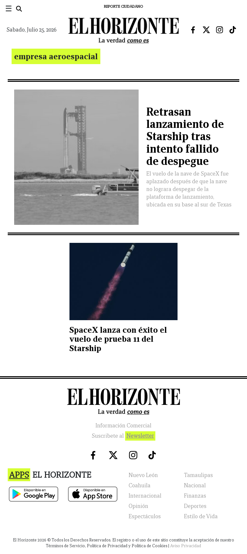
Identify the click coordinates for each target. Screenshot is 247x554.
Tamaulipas (198, 475)
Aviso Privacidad (185, 545)
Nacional (195, 485)
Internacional (145, 495)
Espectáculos (145, 516)
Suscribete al (123, 436)
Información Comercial (123, 425)
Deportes (195, 506)
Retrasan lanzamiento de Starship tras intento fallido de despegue (185, 136)
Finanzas (195, 495)
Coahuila (140, 485)
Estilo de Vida (201, 516)
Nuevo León (143, 475)
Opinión (138, 506)
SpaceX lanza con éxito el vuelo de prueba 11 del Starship (118, 339)
